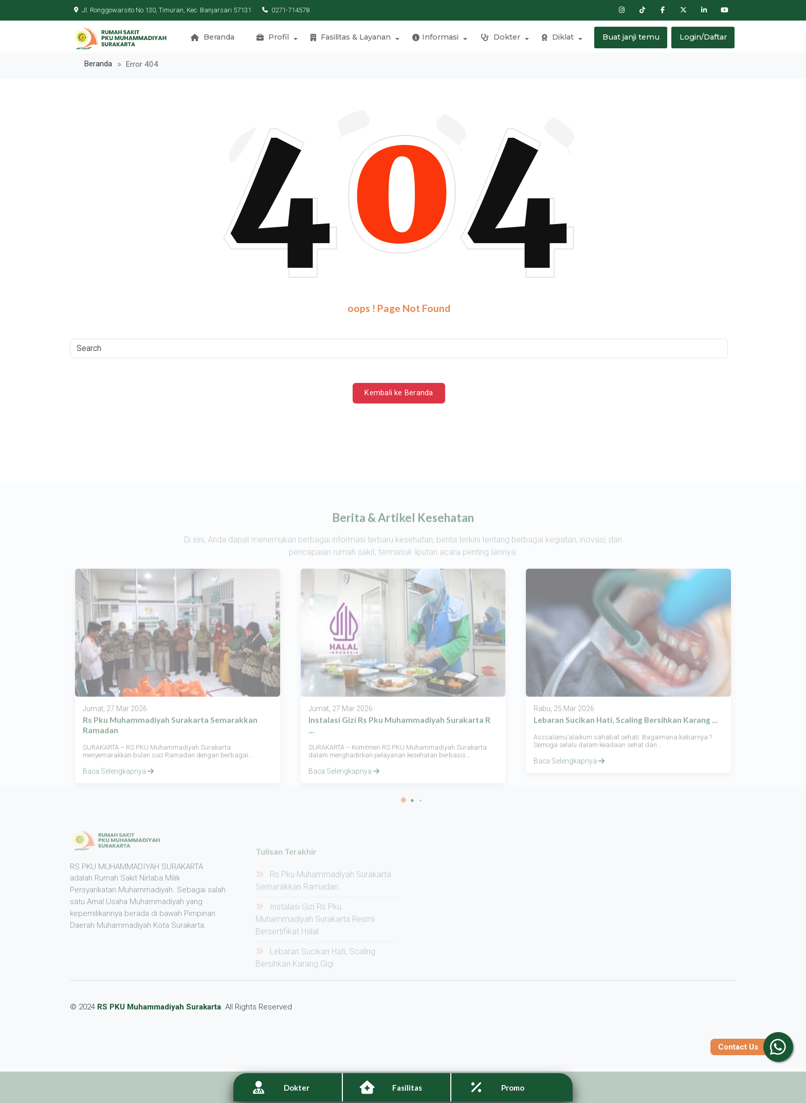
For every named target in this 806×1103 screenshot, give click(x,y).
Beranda (215, 38)
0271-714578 (283, 10)
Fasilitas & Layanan (352, 38)
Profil (274, 38)
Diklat (557, 38)
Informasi (436, 38)
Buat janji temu (630, 38)
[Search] (399, 352)
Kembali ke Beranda (398, 396)
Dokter (500, 38)
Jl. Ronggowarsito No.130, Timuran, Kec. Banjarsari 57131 (162, 10)
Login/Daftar (703, 38)
